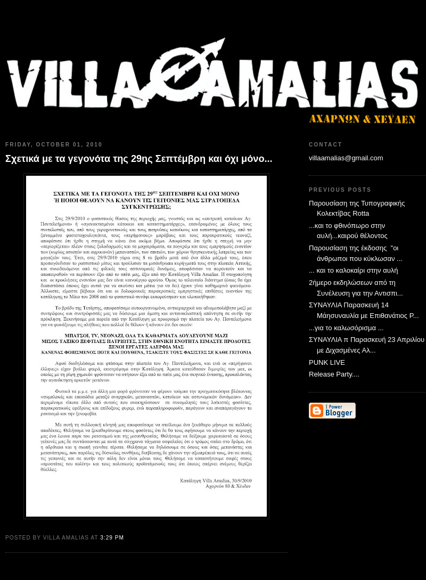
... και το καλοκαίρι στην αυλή (353, 270)
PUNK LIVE (327, 362)
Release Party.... (334, 374)
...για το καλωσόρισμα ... (346, 328)
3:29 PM (112, 538)
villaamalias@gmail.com (346, 158)
